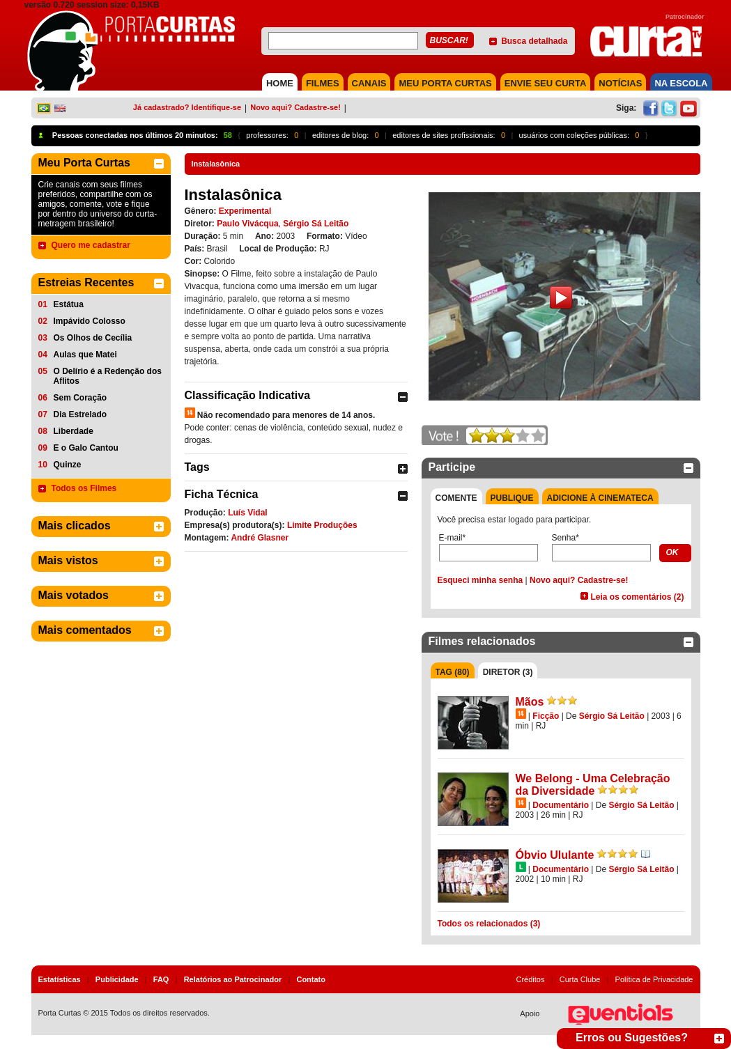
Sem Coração (80, 398)
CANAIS (369, 83)
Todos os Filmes (84, 488)
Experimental (245, 211)
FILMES (322, 83)
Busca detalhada (534, 41)
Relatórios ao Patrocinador (233, 979)
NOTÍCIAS (620, 83)
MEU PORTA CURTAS (445, 83)
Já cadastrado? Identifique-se (187, 107)
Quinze (68, 464)
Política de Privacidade (654, 979)
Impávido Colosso (89, 321)
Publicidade (117, 979)
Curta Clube (580, 979)
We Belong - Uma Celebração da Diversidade (593, 784)
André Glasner (259, 538)
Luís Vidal (247, 513)
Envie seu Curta (546, 83)
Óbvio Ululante (555, 855)
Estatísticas (59, 979)
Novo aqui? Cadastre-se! (295, 107)
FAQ (161, 979)
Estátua (69, 304)
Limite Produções (322, 525)
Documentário (560, 805)
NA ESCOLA (680, 83)
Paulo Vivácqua (247, 223)
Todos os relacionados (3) (489, 923)
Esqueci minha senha (480, 580)
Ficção (545, 716)
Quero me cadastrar (91, 245)
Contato (310, 979)
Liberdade (73, 431)
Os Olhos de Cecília (93, 338)
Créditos (530, 979)
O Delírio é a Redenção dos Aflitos (108, 376)
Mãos (530, 702)
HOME (279, 83)
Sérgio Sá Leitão (315, 223)
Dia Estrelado (80, 414)
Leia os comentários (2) (637, 597)
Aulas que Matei (85, 354)
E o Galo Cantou (86, 448)
